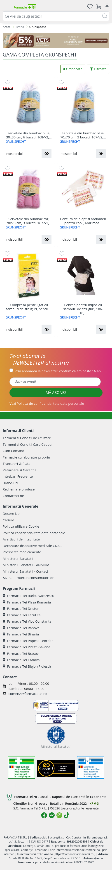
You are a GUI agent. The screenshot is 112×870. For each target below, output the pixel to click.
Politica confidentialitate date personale (34, 533)
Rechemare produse (19, 489)
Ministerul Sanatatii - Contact (25, 571)
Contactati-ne (13, 495)
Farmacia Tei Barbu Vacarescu (28, 595)
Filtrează (98, 69)
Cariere (8, 520)
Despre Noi (11, 513)
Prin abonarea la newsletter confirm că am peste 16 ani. (59, 371)
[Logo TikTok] (66, 815)
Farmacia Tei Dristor (21, 608)
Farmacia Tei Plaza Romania (27, 602)
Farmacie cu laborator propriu (26, 457)
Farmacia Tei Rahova (21, 628)
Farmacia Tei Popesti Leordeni (28, 640)
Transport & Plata (16, 463)
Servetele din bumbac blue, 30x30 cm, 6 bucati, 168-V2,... (29, 135)
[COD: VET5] (56, 40)
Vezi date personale (46, 403)
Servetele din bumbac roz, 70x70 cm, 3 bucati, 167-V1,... (29, 221)
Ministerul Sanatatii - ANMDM (26, 565)
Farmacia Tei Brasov (21, 653)
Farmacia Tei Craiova (21, 660)
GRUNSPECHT (15, 141)
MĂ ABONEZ (56, 392)
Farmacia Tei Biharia (21, 634)
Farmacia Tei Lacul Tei (22, 615)
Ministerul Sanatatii (18, 558)
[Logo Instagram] (59, 815)
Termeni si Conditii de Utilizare (27, 438)
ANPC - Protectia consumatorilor (28, 577)
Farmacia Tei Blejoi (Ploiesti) (27, 666)
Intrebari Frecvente (18, 476)
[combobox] (56, 16)
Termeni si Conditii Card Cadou (27, 444)
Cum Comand (13, 450)
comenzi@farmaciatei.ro (27, 693)
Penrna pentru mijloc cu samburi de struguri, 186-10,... (83, 309)
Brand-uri (10, 483)
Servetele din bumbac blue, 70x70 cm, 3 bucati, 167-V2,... (83, 135)
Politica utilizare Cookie (21, 526)
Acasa (7, 27)
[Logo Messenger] (52, 815)
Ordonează (72, 69)
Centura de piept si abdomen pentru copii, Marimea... (83, 221)
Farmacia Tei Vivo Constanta (27, 621)
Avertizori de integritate (21, 539)
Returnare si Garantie (20, 470)
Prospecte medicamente (22, 552)
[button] (46, 153)
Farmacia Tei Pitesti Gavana (26, 647)
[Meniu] (6, 6)
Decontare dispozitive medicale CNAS (32, 545)
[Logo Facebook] (44, 815)
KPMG (94, 803)
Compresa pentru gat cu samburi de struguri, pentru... (29, 307)
